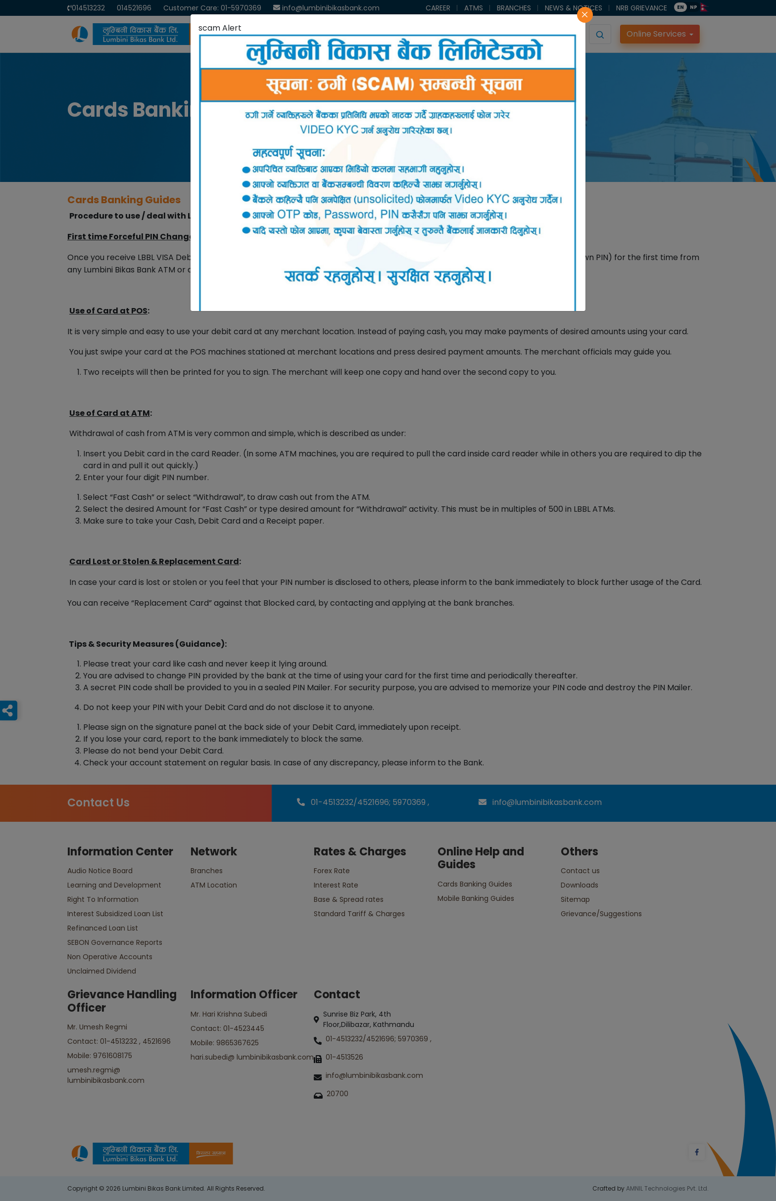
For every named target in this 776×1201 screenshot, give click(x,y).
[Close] (585, 15)
